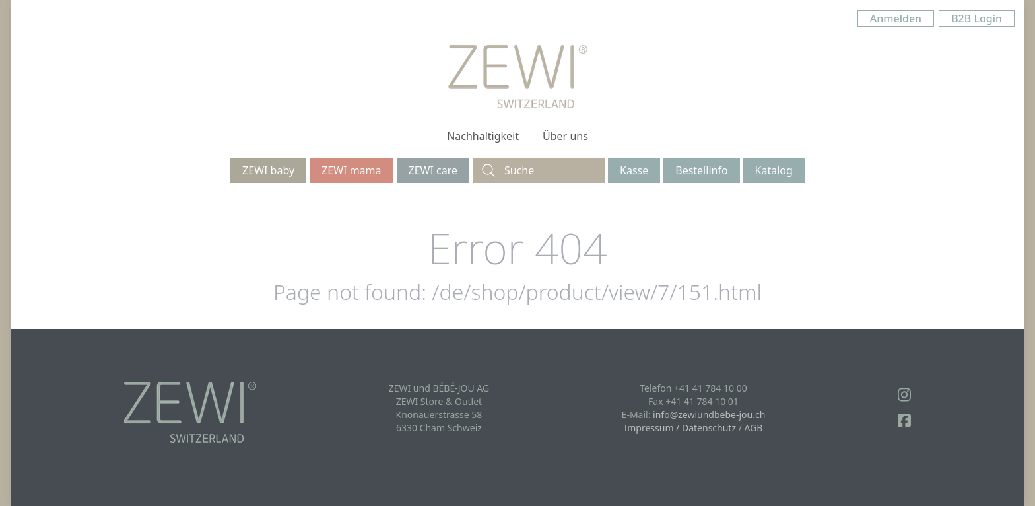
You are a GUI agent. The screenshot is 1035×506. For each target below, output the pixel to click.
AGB (754, 427)
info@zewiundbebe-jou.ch (709, 414)
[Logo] (518, 77)
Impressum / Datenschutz (680, 427)
